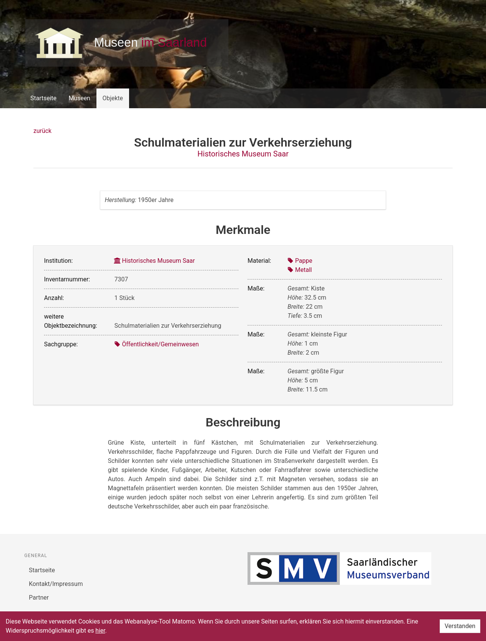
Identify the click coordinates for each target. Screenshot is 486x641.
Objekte (113, 98)
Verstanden (460, 626)
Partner (39, 597)
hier (100, 630)
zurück (42, 130)
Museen (79, 98)
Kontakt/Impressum (56, 583)
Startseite (43, 98)
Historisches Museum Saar (243, 153)
